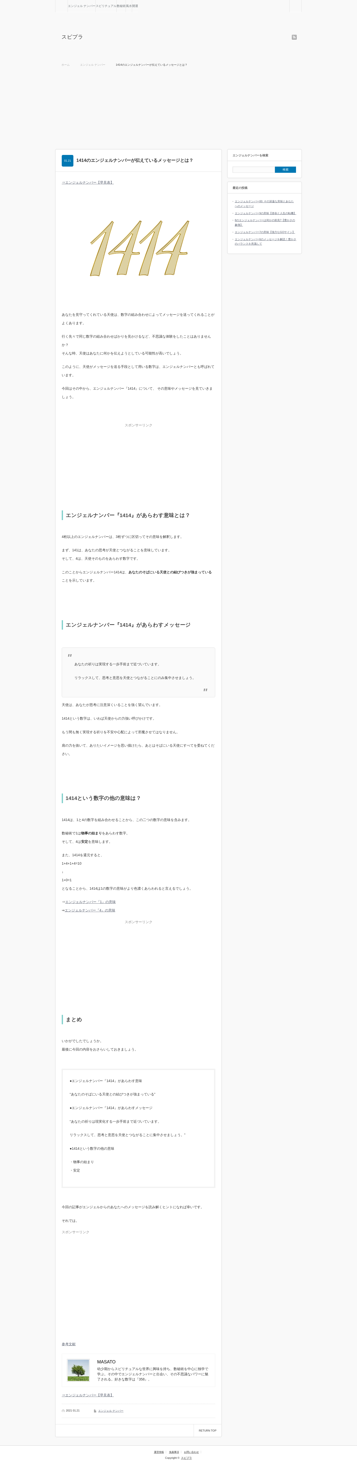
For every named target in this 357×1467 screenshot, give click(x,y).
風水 (129, 6)
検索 (301, 2)
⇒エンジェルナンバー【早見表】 (88, 182)
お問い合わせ (191, 1452)
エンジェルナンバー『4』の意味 (90, 910)
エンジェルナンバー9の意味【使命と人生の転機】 (265, 213)
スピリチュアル (106, 6)
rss (294, 37)
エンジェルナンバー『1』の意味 (90, 902)
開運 (135, 6)
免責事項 (174, 1452)
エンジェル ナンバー (81, 6)
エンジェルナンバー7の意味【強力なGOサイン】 (265, 232)
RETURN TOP (207, 1430)
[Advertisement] (178, 107)
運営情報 (159, 1452)
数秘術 (121, 6)
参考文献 (69, 1344)
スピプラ (72, 37)
